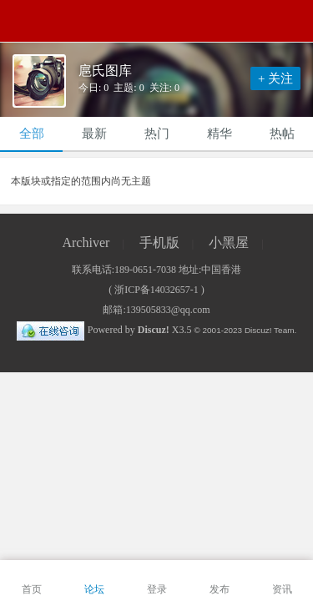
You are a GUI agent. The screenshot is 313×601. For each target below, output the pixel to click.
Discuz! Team (270, 330)
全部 (31, 133)
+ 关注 (275, 78)
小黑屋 (229, 242)
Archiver (85, 242)
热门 (156, 133)
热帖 (282, 133)
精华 (219, 133)
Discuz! (153, 330)
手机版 (159, 242)
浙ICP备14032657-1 (156, 289)
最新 (94, 133)
